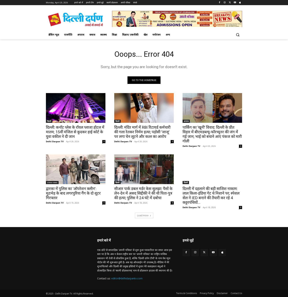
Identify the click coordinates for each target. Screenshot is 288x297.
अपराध (186, 121)
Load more (144, 215)
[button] (237, 34)
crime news (52, 182)
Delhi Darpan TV (55, 141)
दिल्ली (49, 121)
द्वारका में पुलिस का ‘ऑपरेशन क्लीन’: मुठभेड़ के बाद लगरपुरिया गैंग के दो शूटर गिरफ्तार (73, 193)
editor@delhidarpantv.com (127, 278)
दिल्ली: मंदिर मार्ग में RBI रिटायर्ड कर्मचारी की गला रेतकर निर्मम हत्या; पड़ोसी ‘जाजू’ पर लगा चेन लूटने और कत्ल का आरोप (142, 132)
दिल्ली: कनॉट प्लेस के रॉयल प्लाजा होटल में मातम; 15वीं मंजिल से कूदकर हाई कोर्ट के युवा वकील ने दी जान (75, 132)
